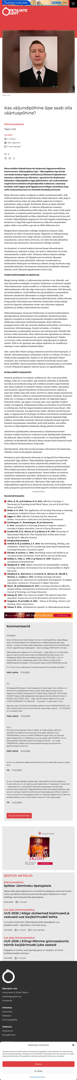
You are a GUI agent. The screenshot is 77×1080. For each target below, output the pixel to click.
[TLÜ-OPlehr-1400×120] (38, 615)
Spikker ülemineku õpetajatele (28, 886)
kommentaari (12, 146)
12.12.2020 (25, 716)
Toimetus (7, 1007)
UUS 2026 (9, 910)
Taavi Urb (10, 129)
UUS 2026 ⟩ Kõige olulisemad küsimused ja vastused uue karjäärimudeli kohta (36, 915)
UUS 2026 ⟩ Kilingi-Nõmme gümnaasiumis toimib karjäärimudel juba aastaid (36, 943)
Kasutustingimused (37, 1077)
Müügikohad (8, 1035)
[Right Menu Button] (73, 4)
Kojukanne (7, 1031)
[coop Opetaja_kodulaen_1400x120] (35, 3)
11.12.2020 (25, 672)
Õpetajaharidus (14, 124)
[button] (73, 1045)
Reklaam (6, 1015)
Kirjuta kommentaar (19, 815)
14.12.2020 (17, 770)
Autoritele (7, 1011)
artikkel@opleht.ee (11, 996)
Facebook (7, 1000)
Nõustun (38, 1064)
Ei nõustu (38, 1071)
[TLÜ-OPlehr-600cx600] (38, 848)
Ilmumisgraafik (9, 1020)
